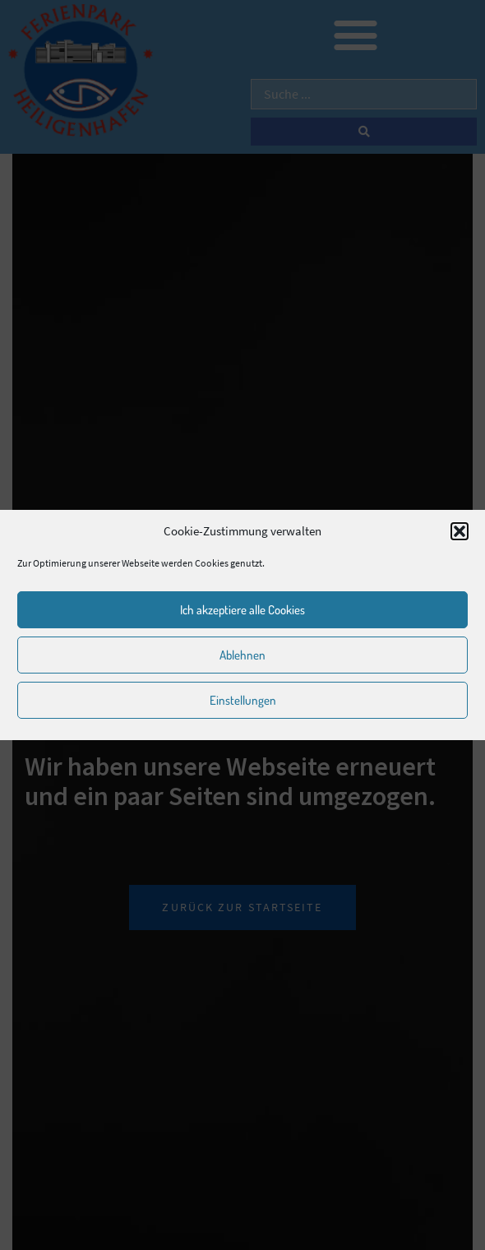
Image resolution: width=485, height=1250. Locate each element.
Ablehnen (242, 655)
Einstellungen (243, 700)
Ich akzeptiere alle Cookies (242, 610)
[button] (459, 531)
